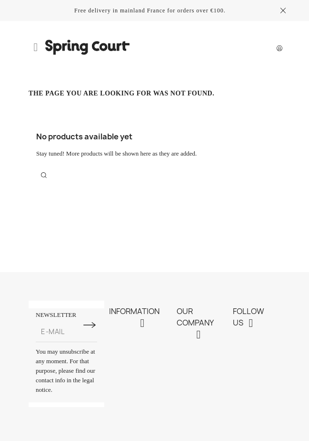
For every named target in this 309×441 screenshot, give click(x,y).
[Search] (43, 174)
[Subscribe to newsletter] (89, 325)
